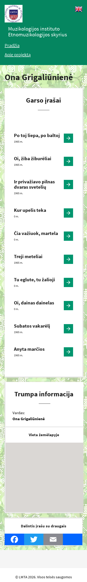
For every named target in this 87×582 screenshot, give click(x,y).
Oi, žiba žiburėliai (32, 158)
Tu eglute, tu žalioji (34, 279)
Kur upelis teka (30, 210)
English (78, 9)
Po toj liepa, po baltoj (37, 135)
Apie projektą (18, 54)
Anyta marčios (29, 349)
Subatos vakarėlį (32, 326)
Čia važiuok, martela (36, 233)
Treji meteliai (28, 256)
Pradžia (12, 45)
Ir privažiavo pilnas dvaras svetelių (34, 184)
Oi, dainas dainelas (34, 303)
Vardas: (19, 412)
